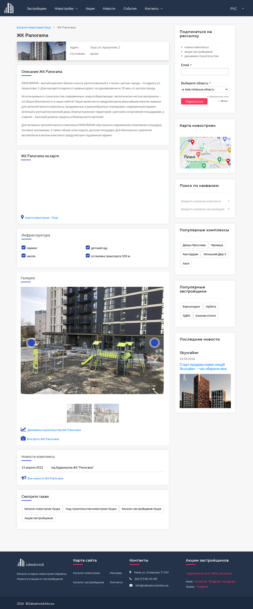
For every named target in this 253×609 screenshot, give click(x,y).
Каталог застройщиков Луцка (141, 508)
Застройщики (36, 8)
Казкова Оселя (206, 315)
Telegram (214, 581)
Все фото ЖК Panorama (40, 439)
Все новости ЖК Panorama (42, 478)
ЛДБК (186, 315)
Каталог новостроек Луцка (42, 508)
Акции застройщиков (39, 518)
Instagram (228, 581)
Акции (90, 8)
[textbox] (205, 201)
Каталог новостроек (86, 573)
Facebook (200, 581)
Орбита (211, 306)
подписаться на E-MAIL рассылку (209, 573)
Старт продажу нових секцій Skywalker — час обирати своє (203, 366)
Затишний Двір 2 (215, 254)
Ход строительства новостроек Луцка (91, 508)
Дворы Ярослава (194, 245)
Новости (109, 8)
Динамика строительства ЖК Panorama (51, 430)
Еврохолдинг (191, 306)
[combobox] (205, 201)
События (130, 8)
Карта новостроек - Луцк (39, 217)
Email (186, 65)
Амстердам (190, 254)
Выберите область (196, 83)
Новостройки (64, 8)
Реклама (116, 573)
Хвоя (186, 263)
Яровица (217, 245)
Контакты (152, 8)
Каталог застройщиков (88, 582)
